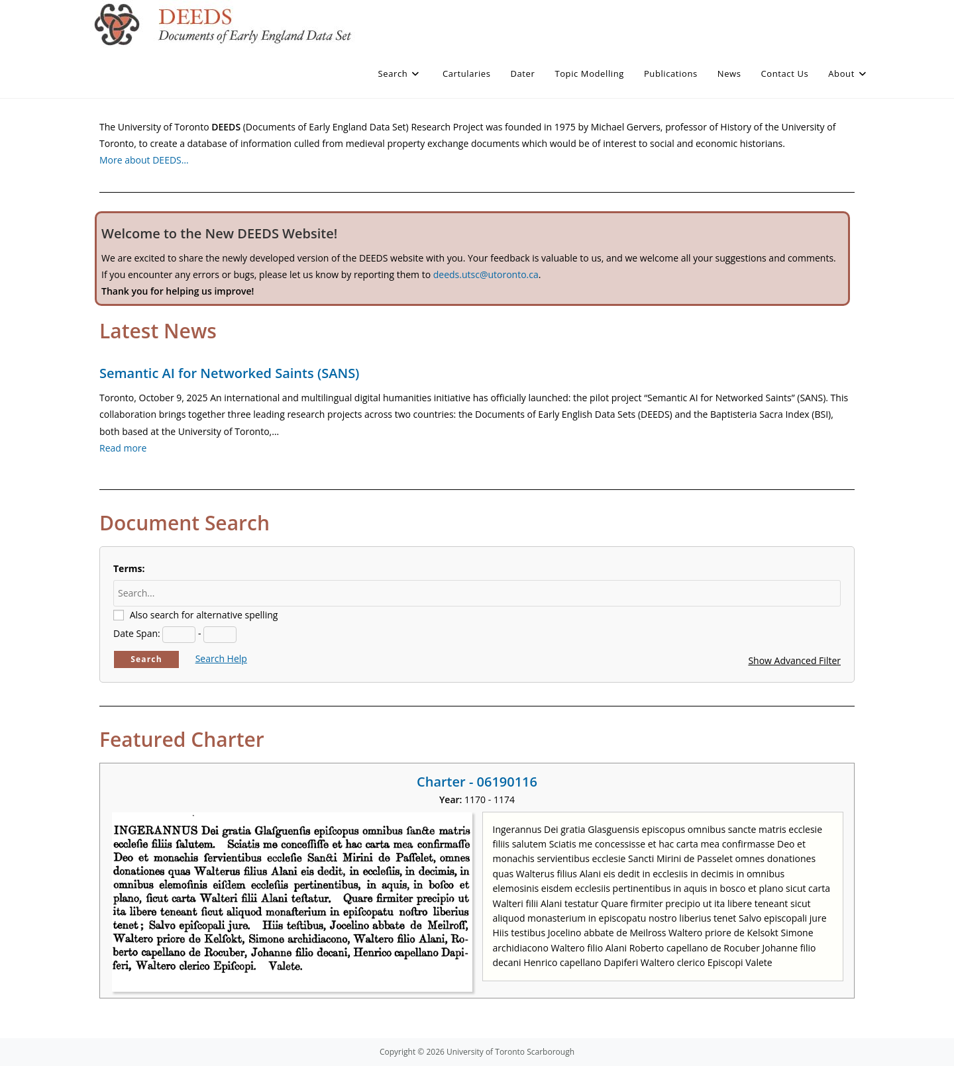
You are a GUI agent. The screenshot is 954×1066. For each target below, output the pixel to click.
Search (146, 659)
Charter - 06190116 (477, 782)
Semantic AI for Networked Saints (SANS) (229, 373)
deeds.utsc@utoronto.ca (486, 274)
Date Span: (136, 633)
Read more (122, 448)
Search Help (221, 658)
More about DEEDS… (144, 160)
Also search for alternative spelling (204, 614)
